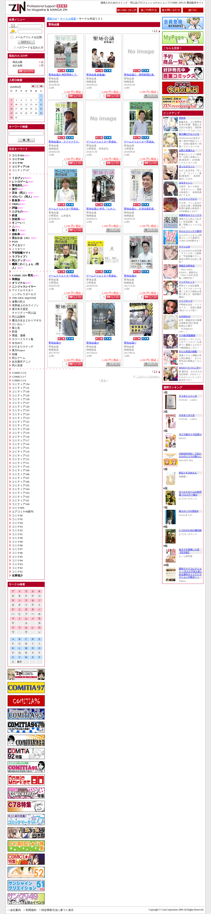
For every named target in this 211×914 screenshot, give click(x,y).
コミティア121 (20, 425)
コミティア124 (20, 414)
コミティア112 (20, 459)
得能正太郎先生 (187, 266)
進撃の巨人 (18, 301)
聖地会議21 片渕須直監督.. (139, 208)
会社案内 (15, 910)
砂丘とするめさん (188, 473)
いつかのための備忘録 (190, 530)
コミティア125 (20, 410)
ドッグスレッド (187, 282)
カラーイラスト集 (22, 339)
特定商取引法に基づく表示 (57, 910)
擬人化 (16, 327)
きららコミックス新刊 (190, 231)
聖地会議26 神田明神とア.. (63, 74)
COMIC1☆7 (19, 376)
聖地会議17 (130, 343)
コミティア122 (20, 421)
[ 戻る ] (103, 380)
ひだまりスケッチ (22, 346)
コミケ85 (17, 556)
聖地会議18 (92, 343)
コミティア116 (20, 444)
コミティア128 (20, 399)
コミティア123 (20, 417)
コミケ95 (17, 519)
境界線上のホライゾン (25, 305)
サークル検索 (68, 18)
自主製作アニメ (21, 361)
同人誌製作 (18, 316)
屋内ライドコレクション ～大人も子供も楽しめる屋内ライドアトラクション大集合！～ (190, 573)
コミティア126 (20, 406)
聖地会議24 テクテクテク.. (64, 141)
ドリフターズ (185, 301)
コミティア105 (20, 485)
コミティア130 (20, 391)
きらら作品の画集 (188, 351)
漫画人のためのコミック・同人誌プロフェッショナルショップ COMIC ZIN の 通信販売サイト (152, 2)
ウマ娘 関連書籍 (187, 335)
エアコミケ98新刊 (22, 511)
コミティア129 (20, 395)
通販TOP (52, 18)
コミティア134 (20, 384)
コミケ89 (17, 541)
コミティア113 (20, 455)
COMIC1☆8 (19, 372)
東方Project (18, 350)
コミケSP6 (18, 507)
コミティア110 (20, 466)
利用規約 (31, 910)
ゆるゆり (17, 342)
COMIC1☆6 (19, 380)
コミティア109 (20, 470)
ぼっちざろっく (187, 166)
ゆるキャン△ (185, 183)
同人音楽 (17, 365)
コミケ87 (17, 549)
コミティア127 (20, 402)
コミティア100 (20, 504)
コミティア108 (20, 474)
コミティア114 (20, 451)
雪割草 (182, 118)
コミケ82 (17, 567)
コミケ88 (17, 545)
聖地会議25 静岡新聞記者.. (139, 74)
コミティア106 (20, 481)
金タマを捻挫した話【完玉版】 (189, 551)
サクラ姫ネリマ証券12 (190, 434)
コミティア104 (20, 489)
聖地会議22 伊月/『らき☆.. (101, 208)
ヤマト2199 (184, 247)
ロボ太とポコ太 (187, 415)
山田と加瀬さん (187, 150)
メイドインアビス (188, 199)
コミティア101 (20, 500)
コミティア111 (20, 462)
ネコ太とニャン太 (188, 396)
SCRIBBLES (184, 316)
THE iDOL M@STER (24, 297)
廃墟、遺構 (18, 335)
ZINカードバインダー (190, 368)
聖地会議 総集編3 (96, 74)
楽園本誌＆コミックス (190, 215)
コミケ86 (17, 552)
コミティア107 (20, 477)
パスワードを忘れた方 (30, 47)
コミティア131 (20, 387)
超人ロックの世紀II (188, 511)
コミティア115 (20, 447)
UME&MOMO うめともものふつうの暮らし (190, 455)
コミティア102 (20, 496)
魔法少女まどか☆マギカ (26, 320)
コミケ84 (17, 560)
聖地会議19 (55, 343)
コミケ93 (17, 526)
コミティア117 (20, 440)
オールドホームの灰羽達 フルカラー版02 (190, 493)
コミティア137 (20, 170)
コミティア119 (20, 432)
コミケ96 (17, 515)
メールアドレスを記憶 (28, 37)
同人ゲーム (18, 357)
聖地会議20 (130, 275)
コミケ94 (17, 522)
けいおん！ (18, 324)
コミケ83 (17, 564)
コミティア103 (20, 492)
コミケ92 (17, 530)
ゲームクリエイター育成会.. (101, 141)
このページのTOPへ (148, 376)
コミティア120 (20, 429)
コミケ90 (17, 537)
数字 (19, 662)
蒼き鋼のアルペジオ (189, 134)
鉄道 (14, 331)
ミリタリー (18, 249)
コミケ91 (17, 534)
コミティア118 (20, 436)
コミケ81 (17, 571)
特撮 (14, 354)
